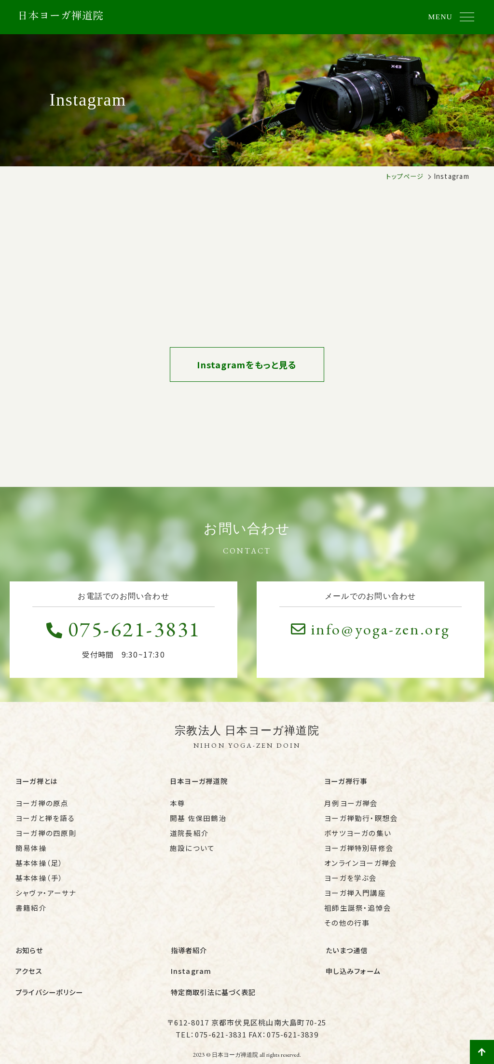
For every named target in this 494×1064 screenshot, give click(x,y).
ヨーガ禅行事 (345, 780)
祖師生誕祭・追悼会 (357, 904)
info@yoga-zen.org (370, 629)
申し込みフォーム (353, 962)
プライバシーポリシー (49, 980)
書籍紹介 (31, 904)
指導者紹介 (189, 945)
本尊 (177, 800)
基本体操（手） (39, 874)
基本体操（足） (39, 859)
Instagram (191, 962)
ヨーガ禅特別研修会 (359, 844)
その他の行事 (347, 919)
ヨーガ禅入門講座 (355, 889)
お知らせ (29, 945)
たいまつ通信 (347, 945)
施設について (192, 844)
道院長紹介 (189, 829)
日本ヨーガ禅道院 (199, 780)
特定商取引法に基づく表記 (213, 980)
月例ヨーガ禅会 (351, 800)
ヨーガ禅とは (36, 780)
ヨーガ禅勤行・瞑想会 (361, 814)
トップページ (405, 176)
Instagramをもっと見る (247, 365)
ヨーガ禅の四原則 (46, 829)
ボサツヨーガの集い (357, 829)
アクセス (28, 962)
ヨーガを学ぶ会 (350, 874)
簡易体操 (31, 844)
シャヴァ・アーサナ (45, 889)
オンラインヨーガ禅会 (360, 859)
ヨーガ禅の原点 (42, 800)
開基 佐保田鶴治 (198, 814)
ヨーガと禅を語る (45, 814)
